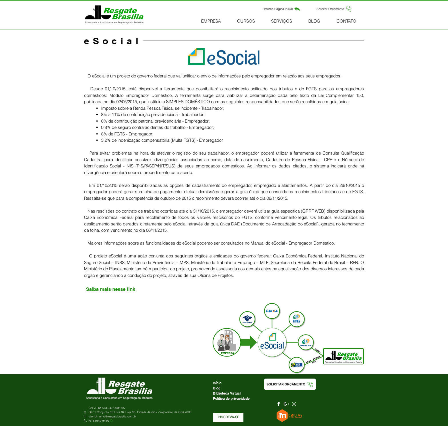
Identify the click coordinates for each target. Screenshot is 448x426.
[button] (334, 9)
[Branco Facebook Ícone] (278, 404)
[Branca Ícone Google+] (286, 404)
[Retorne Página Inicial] (281, 9)
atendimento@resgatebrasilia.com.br (113, 416)
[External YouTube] (146, 338)
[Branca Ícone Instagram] (294, 404)
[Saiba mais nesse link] (110, 289)
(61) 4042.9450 (99, 421)
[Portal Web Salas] (290, 415)
